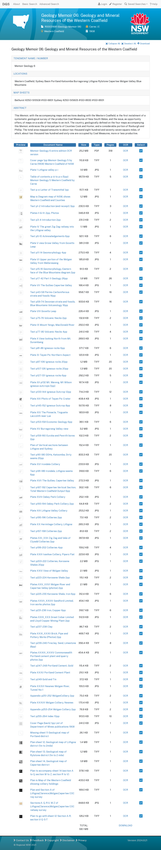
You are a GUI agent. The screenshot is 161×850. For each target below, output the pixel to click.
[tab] (81, 58)
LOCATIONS (20, 73)
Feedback (37, 840)
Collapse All (113, 43)
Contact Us (21, 840)
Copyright (52, 840)
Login (102, 4)
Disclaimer (67, 840)
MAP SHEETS (21, 92)
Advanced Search (49, 4)
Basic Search (29, 4)
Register (115, 4)
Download (143, 43)
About (16, 4)
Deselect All (128, 43)
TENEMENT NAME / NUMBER (31, 58)
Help (153, 4)
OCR (125, 150)
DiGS (6, 4)
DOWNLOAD (125, 825)
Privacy (81, 840)
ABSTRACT (20, 108)
